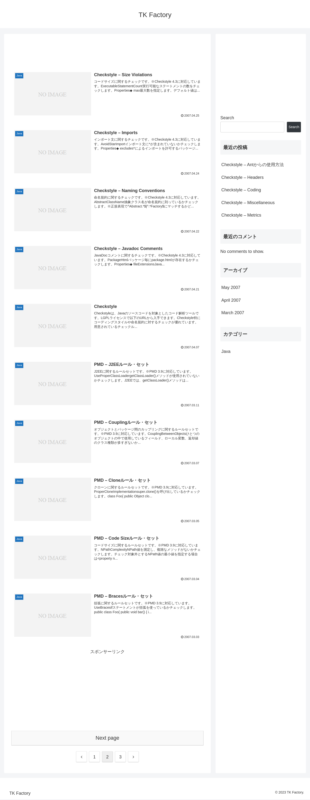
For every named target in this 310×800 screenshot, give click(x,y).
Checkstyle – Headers (242, 177)
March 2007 (232, 312)
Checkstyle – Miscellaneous (248, 202)
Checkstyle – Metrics (241, 215)
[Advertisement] (107, 50)
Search (227, 117)
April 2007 (231, 300)
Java (225, 351)
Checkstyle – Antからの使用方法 (252, 164)
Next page (107, 739)
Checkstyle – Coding (241, 190)
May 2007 (230, 287)
